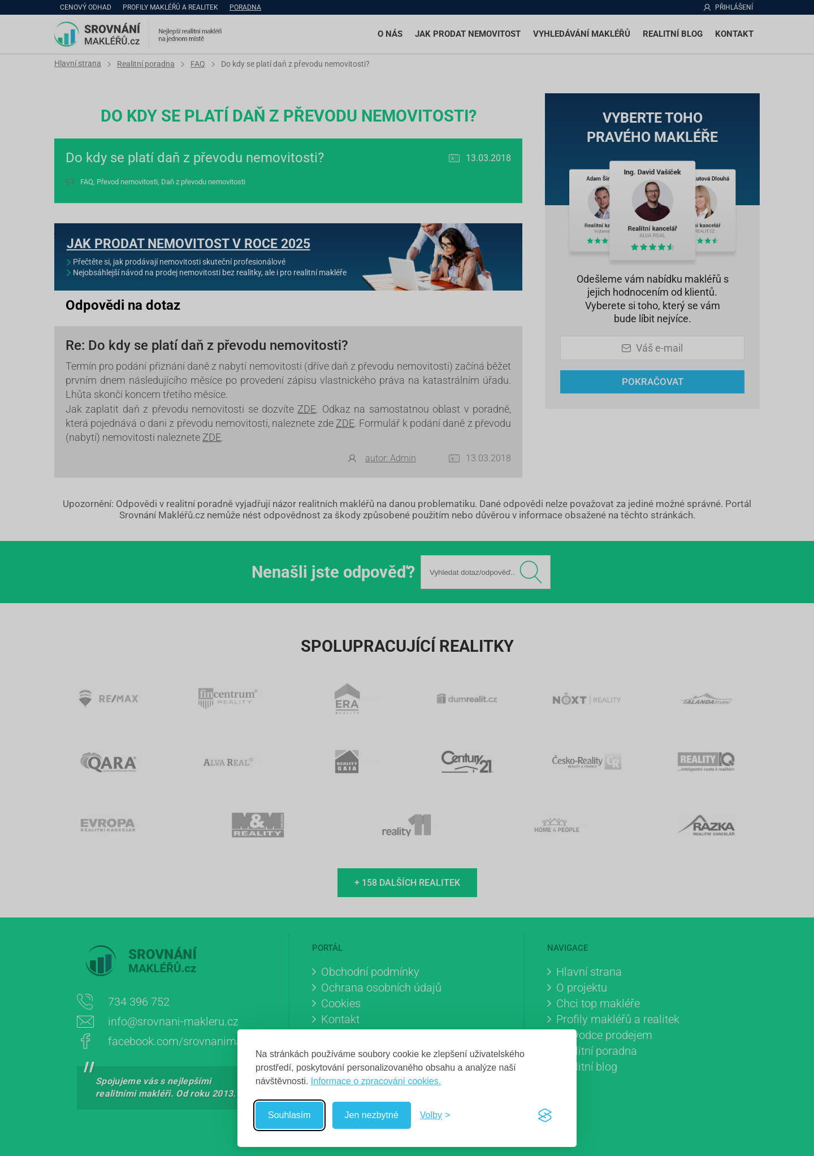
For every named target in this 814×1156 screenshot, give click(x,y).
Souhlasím (289, 1115)
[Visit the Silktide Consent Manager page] (544, 1115)
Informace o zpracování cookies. (376, 1081)
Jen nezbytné (372, 1115)
